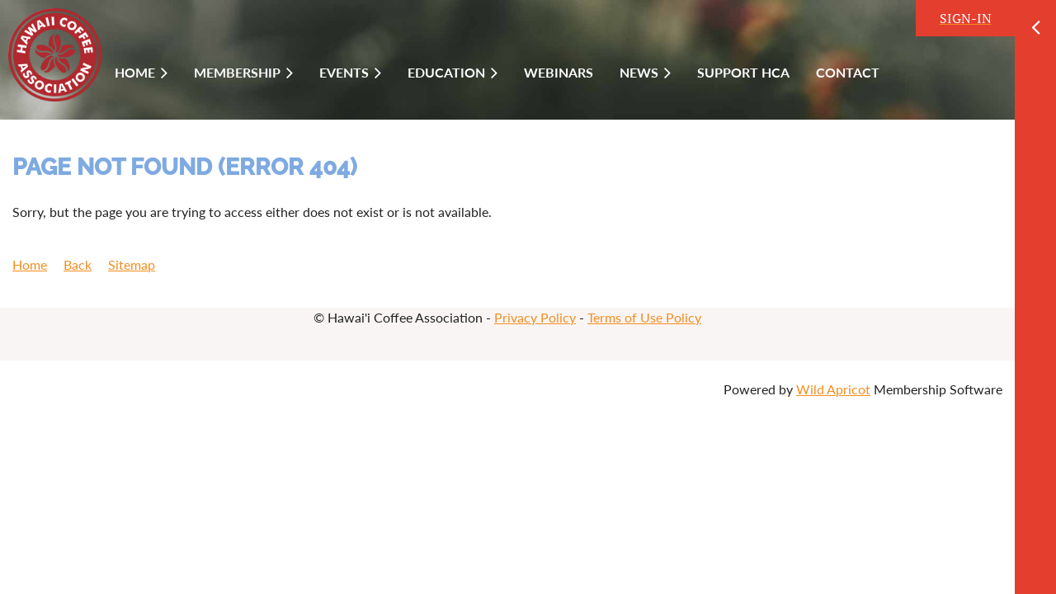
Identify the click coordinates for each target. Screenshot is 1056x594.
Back (78, 264)
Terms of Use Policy (644, 317)
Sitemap (131, 264)
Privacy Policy (535, 317)
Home (29, 264)
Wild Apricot (833, 389)
